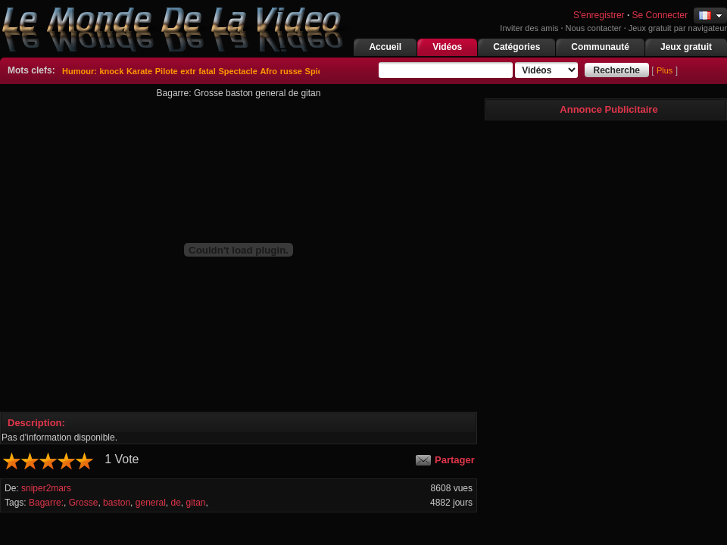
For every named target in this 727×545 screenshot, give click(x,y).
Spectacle (237, 71)
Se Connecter (660, 15)
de (175, 502)
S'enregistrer (598, 15)
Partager (455, 460)
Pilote (166, 71)
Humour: (79, 71)
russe (291, 71)
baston (116, 502)
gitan (196, 502)
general (151, 502)
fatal (207, 71)
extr (187, 71)
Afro (268, 71)
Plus (664, 70)
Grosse (83, 502)
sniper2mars (46, 488)
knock (111, 71)
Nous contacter (594, 28)
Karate (139, 71)
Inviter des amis (529, 28)
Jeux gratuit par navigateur (678, 28)
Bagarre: (46, 502)
